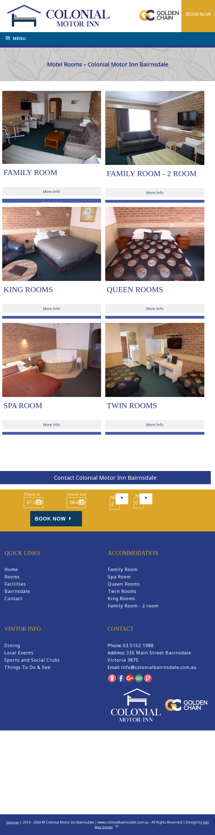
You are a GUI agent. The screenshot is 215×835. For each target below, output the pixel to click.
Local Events (19, 653)
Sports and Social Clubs (32, 660)
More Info (51, 191)
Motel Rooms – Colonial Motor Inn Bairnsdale (143, 86)
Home (98, 86)
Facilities (15, 584)
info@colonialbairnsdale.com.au (159, 667)
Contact (13, 598)
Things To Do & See (27, 667)
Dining (12, 645)
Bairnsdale (17, 591)
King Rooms (121, 598)
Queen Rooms (124, 584)
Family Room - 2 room (133, 606)
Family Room (122, 569)
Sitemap (12, 822)
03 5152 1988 (138, 645)
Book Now (54, 519)
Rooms (12, 577)
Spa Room (119, 577)
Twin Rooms (122, 591)
